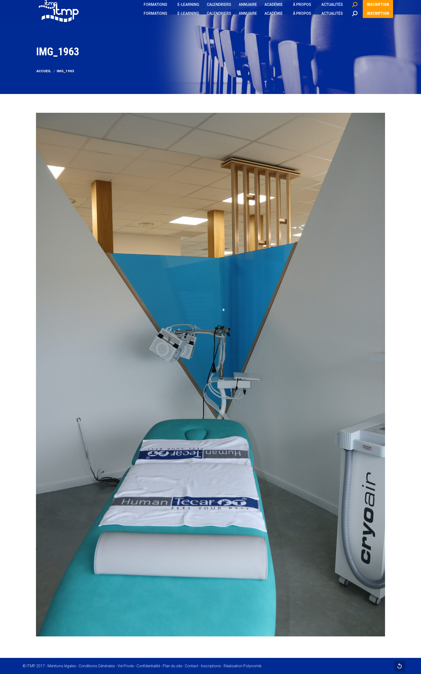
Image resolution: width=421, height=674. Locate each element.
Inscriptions (211, 666)
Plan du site (172, 666)
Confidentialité (148, 666)
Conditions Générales (97, 666)
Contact (191, 666)
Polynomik (252, 666)
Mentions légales (62, 666)
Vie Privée (126, 666)
